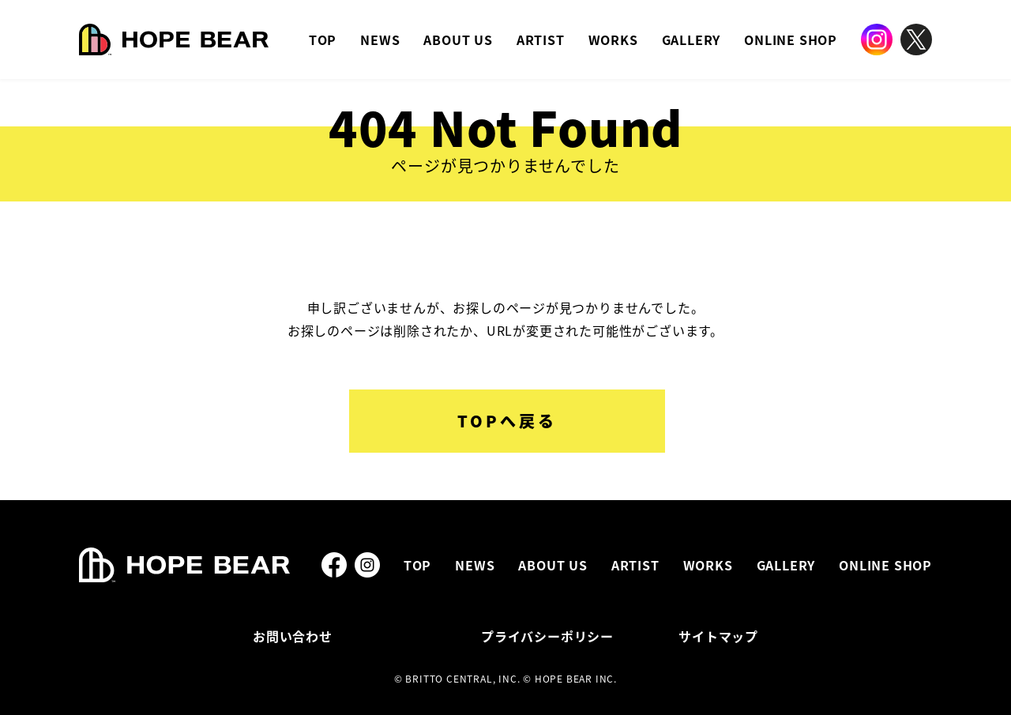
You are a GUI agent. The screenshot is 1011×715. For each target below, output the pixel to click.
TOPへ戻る (507, 420)
